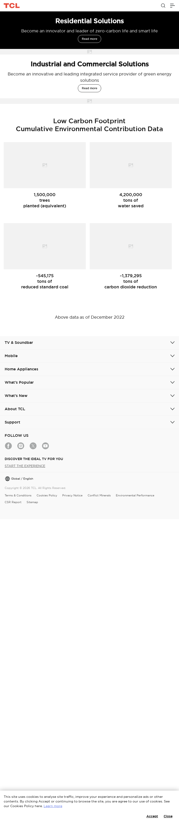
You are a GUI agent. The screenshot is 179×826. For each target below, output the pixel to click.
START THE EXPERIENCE (25, 466)
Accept (152, 816)
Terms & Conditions (18, 495)
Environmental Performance (135, 495)
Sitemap (32, 502)
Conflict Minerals (99, 495)
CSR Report (13, 502)
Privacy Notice (72, 495)
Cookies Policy (47, 495)
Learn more (53, 806)
